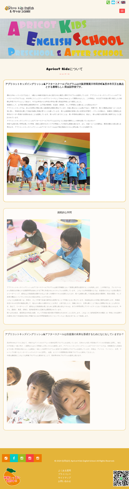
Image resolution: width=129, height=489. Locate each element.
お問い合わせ (64, 481)
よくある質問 (64, 470)
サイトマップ (64, 477)
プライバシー (64, 474)
